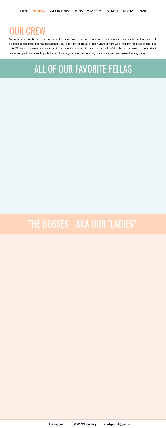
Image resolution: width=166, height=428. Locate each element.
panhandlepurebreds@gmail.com (116, 424)
